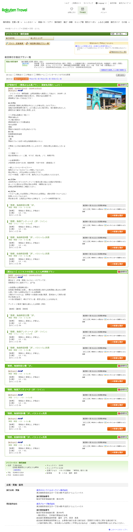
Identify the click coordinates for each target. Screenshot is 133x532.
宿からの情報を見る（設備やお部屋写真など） (95, 46)
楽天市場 (113, 3)
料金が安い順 (34, 79)
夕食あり (29, 75)
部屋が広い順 (57, 79)
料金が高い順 (46, 79)
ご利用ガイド (76, 3)
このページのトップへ (119, 530)
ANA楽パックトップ (13, 29)
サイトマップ (88, 3)
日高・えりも (34, 29)
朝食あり (19, 75)
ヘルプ (66, 3)
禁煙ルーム (40, 75)
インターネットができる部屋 (59, 75)
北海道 (25, 29)
